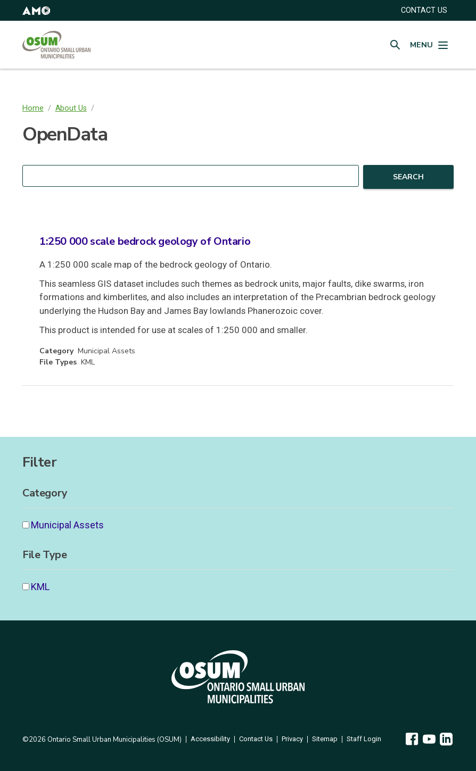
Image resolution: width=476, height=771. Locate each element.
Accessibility (210, 739)
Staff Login (364, 739)
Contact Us (256, 739)
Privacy (292, 739)
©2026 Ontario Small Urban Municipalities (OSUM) (102, 739)
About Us (71, 108)
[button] (36, 10)
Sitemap (325, 739)
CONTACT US (424, 10)
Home (33, 108)
